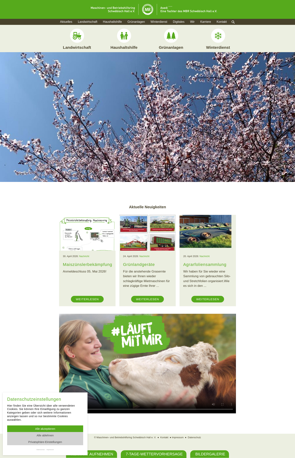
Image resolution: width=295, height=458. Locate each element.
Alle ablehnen (45, 435)
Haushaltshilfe (112, 21)
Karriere (205, 21)
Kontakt (222, 21)
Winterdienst (159, 21)
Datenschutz (194, 437)
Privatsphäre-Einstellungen (45, 441)
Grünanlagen (136, 21)
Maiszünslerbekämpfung (88, 264)
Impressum (178, 437)
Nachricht (84, 256)
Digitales (178, 21)
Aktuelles (66, 21)
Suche (237, 26)
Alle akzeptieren (45, 428)
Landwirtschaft (87, 21)
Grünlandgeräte (139, 264)
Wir (192, 21)
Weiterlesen (87, 299)
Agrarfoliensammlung (205, 264)
